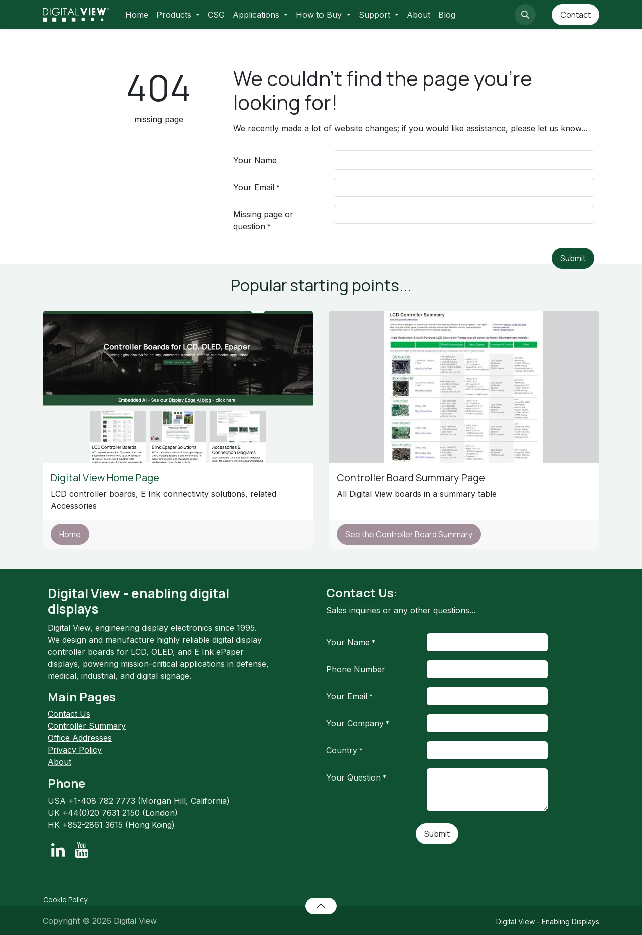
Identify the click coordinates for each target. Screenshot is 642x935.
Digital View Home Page (106, 477)
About (59, 762)
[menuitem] (136, 15)
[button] (525, 14)
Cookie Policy (65, 899)
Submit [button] (573, 258)
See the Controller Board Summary (408, 534)
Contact (575, 14)
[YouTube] (81, 850)
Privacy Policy (75, 750)
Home (70, 534)
